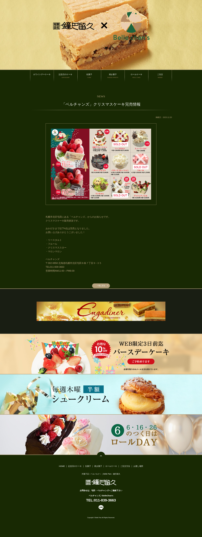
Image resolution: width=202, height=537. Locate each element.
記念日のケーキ (74, 467)
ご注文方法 (125, 467)
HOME (61, 467)
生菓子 (88, 467)
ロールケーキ (111, 467)
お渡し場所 (138, 467)
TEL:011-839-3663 (101, 502)
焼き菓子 (98, 467)
